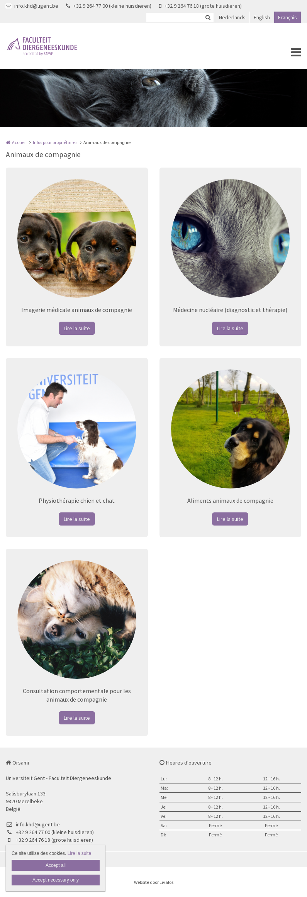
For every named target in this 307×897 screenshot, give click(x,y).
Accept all (56, 865)
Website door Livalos (153, 882)
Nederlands (232, 17)
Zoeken (208, 17)
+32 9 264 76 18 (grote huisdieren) (200, 5)
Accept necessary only (55, 880)
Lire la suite (77, 328)
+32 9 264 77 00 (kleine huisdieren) (108, 5)
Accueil (19, 142)
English (262, 17)
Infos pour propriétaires (55, 142)
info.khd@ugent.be (32, 5)
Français (287, 17)
